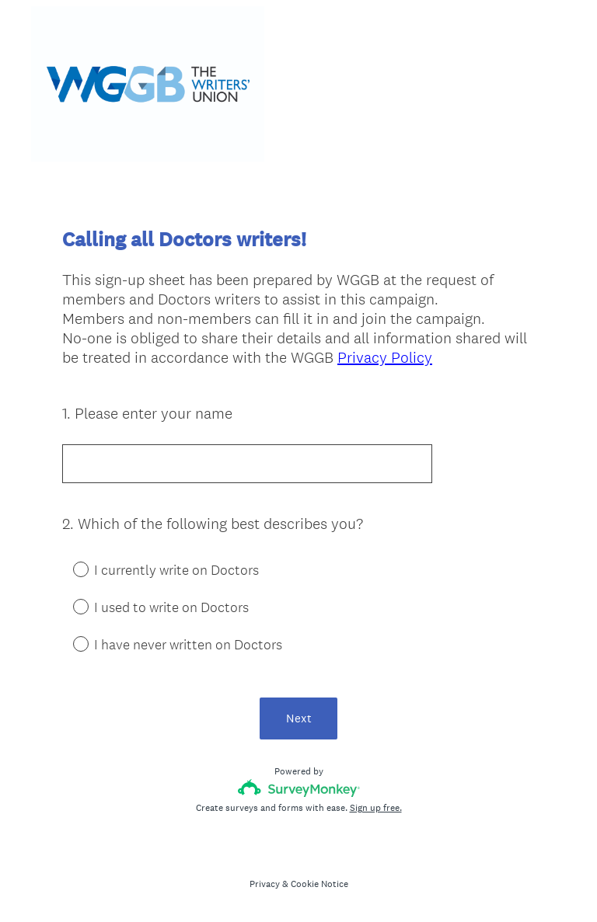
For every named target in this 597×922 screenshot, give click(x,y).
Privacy (265, 884)
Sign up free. (376, 808)
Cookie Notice (319, 884)
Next (299, 718)
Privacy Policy (384, 357)
